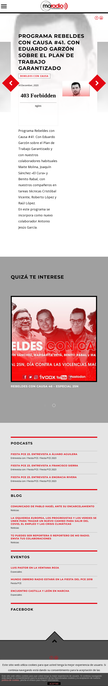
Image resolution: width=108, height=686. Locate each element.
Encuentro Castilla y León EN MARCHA (40, 591)
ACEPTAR (54, 684)
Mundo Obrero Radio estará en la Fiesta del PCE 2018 (52, 579)
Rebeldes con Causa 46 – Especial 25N (44, 386)
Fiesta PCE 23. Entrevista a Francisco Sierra (44, 465)
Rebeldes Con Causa (34, 76)
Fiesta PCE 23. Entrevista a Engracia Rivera (44, 477)
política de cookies (10, 680)
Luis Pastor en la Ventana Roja (35, 567)
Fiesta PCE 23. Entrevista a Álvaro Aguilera (44, 454)
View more (54, 339)
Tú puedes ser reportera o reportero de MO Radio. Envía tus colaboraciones (50, 537)
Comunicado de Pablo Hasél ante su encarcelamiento (52, 506)
